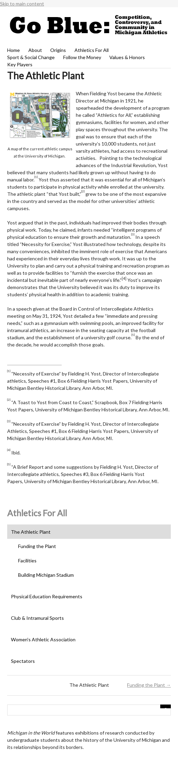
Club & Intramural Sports (37, 618)
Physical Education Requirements (46, 596)
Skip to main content (22, 3)
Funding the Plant (37, 546)
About (35, 50)
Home (13, 50)
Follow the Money (82, 57)
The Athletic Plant (31, 532)
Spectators (23, 661)
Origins (58, 50)
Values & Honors (127, 57)
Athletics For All (91, 50)
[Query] (89, 710)
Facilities (27, 560)
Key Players (19, 64)
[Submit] (165, 706)
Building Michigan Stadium (46, 575)
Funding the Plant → (149, 685)
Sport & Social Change (31, 57)
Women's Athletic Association (43, 639)
